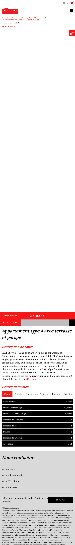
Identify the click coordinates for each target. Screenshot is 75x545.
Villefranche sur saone (41, 18)
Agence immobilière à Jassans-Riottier (14, 18)
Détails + (19, 517)
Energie (56, 517)
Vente (30, 18)
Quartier (68, 517)
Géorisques (32, 502)
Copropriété (32, 517)
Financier (44, 517)
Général (7, 517)
